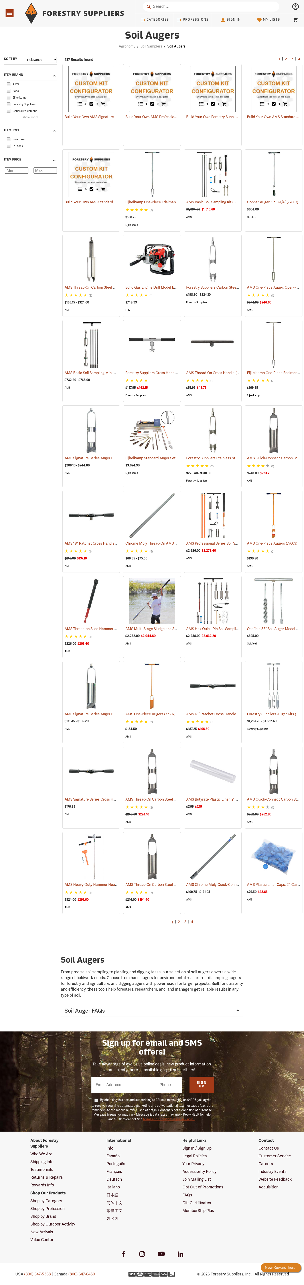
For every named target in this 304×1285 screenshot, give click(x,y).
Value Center (41, 1239)
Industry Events (272, 1171)
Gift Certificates (196, 1202)
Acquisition (268, 1187)
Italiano (113, 1187)
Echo (128, 310)
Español (113, 1156)
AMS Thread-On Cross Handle (216, 372)
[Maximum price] (45, 170)
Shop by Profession (47, 1208)
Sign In (230, 20)
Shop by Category (46, 1200)
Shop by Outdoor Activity (52, 1224)
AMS (189, 217)
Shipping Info (41, 1161)
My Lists (268, 20)
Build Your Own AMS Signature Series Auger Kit (103, 117)
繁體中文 (114, 1210)
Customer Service (275, 1156)
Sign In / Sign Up (196, 1148)
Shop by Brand (43, 1216)
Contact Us (269, 1148)
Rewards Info (42, 1185)
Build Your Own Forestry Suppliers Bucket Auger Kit (227, 117)
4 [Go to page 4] (299, 59)
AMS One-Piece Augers (272, 543)
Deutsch (114, 1179)
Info (110, 1148)
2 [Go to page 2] (286, 59)
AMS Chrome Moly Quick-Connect (220, 884)
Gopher (251, 217)
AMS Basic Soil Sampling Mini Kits (98, 373)
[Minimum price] (16, 170)
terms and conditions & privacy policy (169, 1119)
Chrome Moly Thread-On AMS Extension (164, 543)
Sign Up (202, 1084)
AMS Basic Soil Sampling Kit (215, 202)
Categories (154, 20)
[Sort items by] (41, 60)
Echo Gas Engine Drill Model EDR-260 (161, 287)
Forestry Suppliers (196, 302)
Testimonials (41, 1169)
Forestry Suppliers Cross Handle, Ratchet (164, 373)
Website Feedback (275, 1179)
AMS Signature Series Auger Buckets (101, 458)
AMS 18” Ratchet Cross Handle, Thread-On (227, 714)
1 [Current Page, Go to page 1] (279, 59)
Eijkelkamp (131, 224)
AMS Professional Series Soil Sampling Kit (226, 543)
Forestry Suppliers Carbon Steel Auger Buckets (230, 287)
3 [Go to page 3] (292, 59)
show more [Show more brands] (30, 117)
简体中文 (114, 1202)
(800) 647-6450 (81, 1274)
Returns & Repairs (46, 1177)
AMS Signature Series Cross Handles (100, 799)
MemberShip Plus (198, 1210)
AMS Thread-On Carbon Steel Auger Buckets (107, 287)
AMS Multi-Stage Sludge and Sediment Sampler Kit (172, 629)
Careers (266, 1163)
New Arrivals (41, 1231)
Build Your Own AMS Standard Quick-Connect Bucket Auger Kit (116, 202)
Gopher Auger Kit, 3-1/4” (272, 202)
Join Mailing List (196, 1179)
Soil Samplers (151, 46)
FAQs (187, 1195)
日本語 (112, 1195)
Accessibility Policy (199, 1171)
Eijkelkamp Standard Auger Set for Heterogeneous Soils (176, 458)
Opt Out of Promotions (202, 1187)
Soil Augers (176, 46)
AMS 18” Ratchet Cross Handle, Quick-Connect (109, 543)
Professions (192, 20)
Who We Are (41, 1154)
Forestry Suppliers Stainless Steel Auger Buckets (231, 458)
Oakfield (252, 643)
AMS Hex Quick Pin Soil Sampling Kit (222, 629)
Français (114, 1171)
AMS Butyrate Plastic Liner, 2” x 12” (220, 799)
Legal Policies (194, 1156)
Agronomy (127, 46)
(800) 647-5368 (37, 1274)
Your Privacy (193, 1163)
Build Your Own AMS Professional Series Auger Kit (165, 117)
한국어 (112, 1218)
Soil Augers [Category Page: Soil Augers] (152, 36)
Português (116, 1163)
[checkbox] (8, 83)
